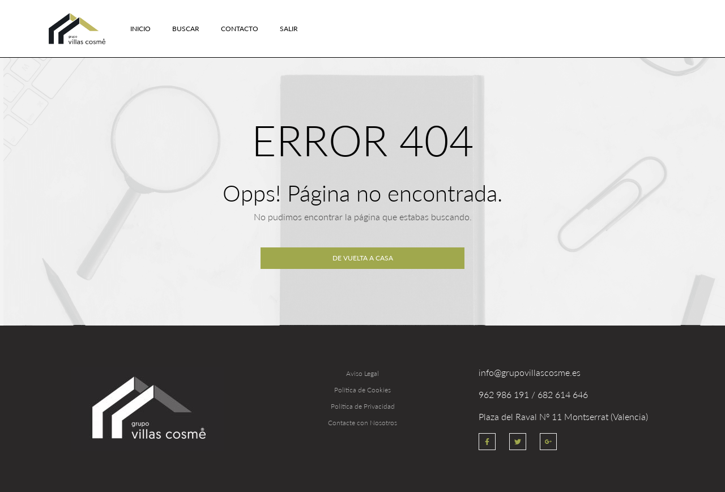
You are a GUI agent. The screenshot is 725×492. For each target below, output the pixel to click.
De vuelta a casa (362, 258)
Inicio (140, 28)
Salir (289, 28)
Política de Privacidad (363, 406)
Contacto (239, 28)
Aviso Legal (362, 373)
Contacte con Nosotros (362, 422)
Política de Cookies (362, 390)
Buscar (185, 28)
